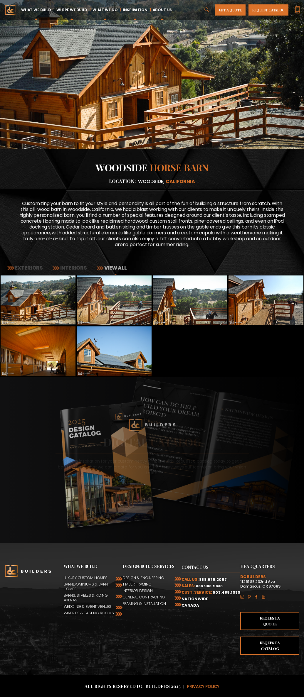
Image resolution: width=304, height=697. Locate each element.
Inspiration (135, 9)
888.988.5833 (209, 586)
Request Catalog (268, 10)
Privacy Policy (203, 686)
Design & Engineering (143, 578)
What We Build (36, 9)
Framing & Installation (144, 603)
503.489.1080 (226, 592)
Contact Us (195, 567)
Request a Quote (270, 620)
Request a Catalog (270, 645)
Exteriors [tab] (28, 267)
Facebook (257, 596)
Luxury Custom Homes (86, 578)
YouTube (264, 596)
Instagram (243, 596)
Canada (190, 605)
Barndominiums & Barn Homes (86, 586)
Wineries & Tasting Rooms (89, 613)
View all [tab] (115, 267)
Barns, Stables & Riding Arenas (86, 598)
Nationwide (195, 599)
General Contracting (143, 597)
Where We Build (72, 9)
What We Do (105, 9)
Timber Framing (137, 584)
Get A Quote (230, 10)
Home (10, 10)
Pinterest (250, 596)
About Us (162, 9)
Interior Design (137, 590)
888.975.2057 (213, 579)
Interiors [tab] (73, 267)
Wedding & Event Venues (87, 606)
